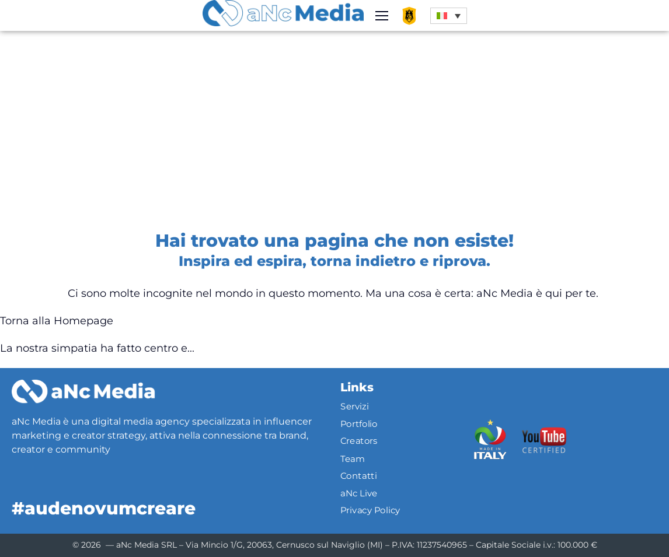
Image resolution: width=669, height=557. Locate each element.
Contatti (358, 476)
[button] (448, 16)
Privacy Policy (370, 510)
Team (352, 458)
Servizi (354, 406)
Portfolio (359, 424)
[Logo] (83, 391)
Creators (359, 441)
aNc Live (359, 493)
